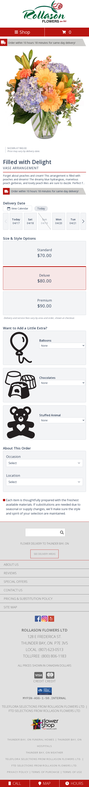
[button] (44, 691)
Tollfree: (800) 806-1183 (44, 656)
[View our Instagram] (44, 620)
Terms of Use (72, 772)
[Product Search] (45, 532)
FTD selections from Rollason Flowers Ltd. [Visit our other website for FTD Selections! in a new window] (45, 711)
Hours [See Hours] (74, 783)
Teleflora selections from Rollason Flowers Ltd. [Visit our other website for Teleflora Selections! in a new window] (44, 706)
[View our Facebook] (38, 620)
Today (41, 208)
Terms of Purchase (46, 772)
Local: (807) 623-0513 (44, 649)
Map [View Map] (44, 783)
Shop (22, 32)
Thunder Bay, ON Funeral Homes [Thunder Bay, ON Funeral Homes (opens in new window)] (31, 739)
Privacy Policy (17, 772)
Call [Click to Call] (15, 783)
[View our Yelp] (51, 620)
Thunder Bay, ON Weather (44, 752)
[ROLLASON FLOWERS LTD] (44, 22)
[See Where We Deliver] (44, 553)
